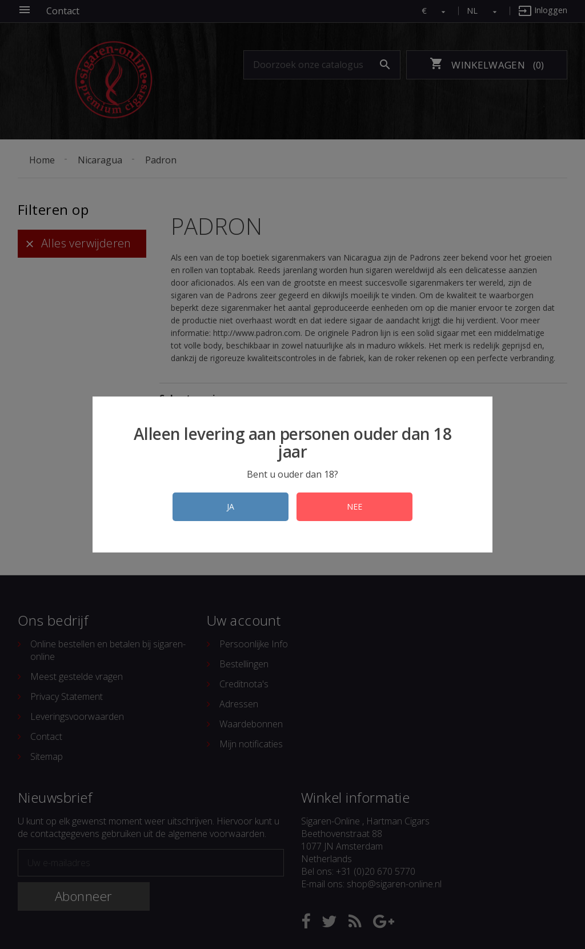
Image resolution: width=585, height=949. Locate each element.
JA (230, 506)
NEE (354, 506)
